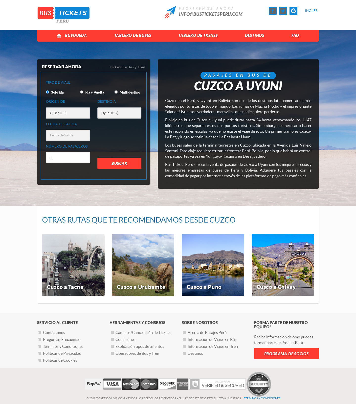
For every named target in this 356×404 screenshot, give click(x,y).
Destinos (254, 35)
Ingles (309, 11)
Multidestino (127, 92)
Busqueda (72, 35)
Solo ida (55, 92)
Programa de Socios (286, 354)
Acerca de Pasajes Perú (207, 332)
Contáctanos (54, 332)
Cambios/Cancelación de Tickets (143, 332)
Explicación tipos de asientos (139, 346)
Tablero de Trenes (198, 35)
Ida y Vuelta (92, 92)
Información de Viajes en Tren (213, 346)
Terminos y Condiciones (262, 398)
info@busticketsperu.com (211, 14)
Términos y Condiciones (63, 346)
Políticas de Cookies (60, 360)
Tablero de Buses (132, 35)
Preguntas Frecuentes (61, 339)
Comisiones (125, 339)
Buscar (119, 163)
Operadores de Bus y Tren (137, 353)
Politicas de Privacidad (62, 353)
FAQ (295, 35)
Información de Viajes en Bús (212, 339)
